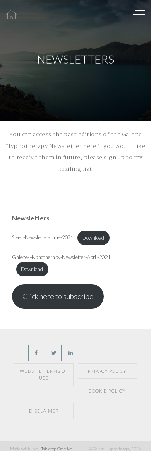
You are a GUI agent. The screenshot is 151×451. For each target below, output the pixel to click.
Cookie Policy (107, 390)
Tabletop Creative (56, 448)
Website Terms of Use (44, 374)
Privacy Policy (107, 371)
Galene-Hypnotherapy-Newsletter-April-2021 (61, 257)
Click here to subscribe (58, 296)
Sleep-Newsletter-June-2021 (42, 238)
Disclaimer (44, 411)
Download (93, 238)
